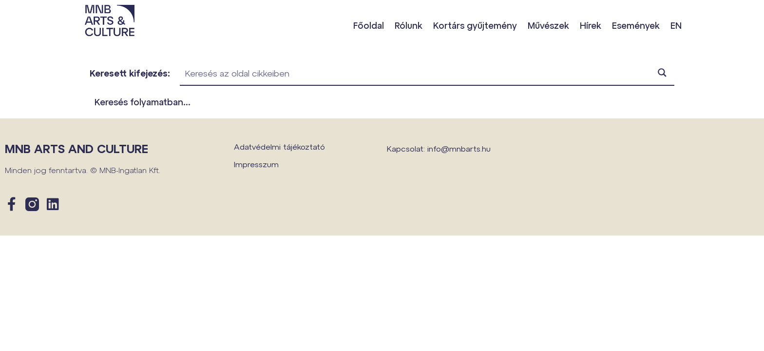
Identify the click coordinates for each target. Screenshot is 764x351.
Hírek (590, 25)
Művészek (548, 25)
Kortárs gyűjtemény (475, 25)
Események (636, 25)
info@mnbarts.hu (459, 148)
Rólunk (408, 25)
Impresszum (256, 164)
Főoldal (368, 25)
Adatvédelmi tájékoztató (279, 146)
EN (676, 25)
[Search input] (415, 72)
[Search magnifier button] (662, 72)
